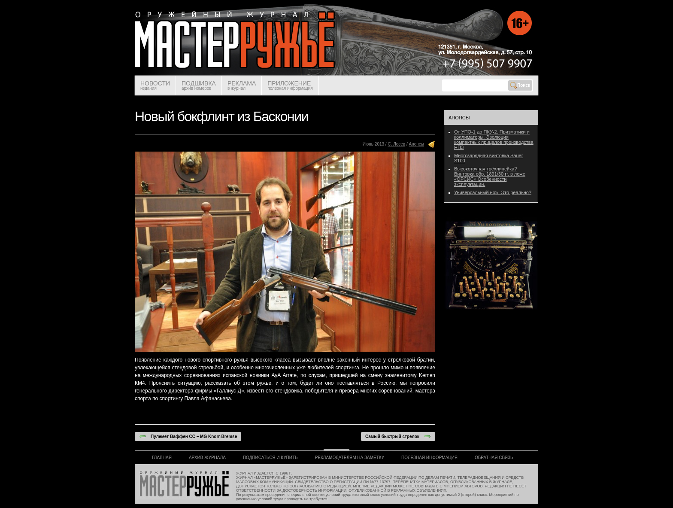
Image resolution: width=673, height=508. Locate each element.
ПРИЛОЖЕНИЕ (289, 85)
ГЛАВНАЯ (162, 457)
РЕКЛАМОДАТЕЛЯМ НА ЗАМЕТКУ (349, 457)
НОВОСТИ (155, 85)
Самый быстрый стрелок (398, 436)
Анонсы (416, 144)
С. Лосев (396, 144)
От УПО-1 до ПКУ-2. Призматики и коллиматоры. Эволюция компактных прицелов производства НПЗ (494, 139)
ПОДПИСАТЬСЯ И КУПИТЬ (270, 457)
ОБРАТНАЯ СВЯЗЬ (494, 457)
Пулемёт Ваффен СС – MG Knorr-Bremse (188, 436)
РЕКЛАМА (241, 85)
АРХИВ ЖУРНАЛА (207, 457)
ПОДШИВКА (199, 85)
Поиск (520, 85)
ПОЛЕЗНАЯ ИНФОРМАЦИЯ (429, 457)
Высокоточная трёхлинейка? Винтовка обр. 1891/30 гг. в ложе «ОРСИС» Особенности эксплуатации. (489, 176)
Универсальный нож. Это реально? (492, 192)
